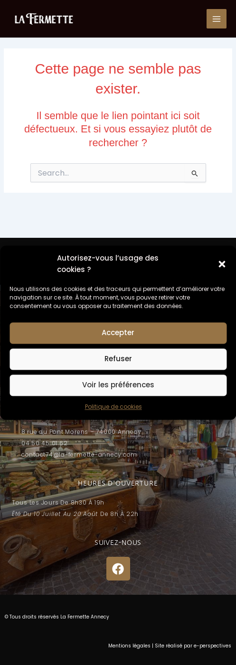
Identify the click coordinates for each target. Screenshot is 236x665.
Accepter (118, 333)
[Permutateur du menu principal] (217, 19)
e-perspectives (212, 645)
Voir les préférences (118, 385)
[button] (222, 264)
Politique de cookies (113, 407)
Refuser (118, 359)
